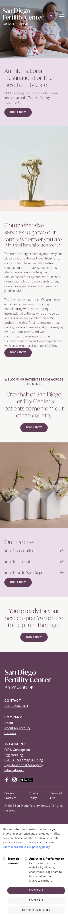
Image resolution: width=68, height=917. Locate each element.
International (14, 770)
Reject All (36, 900)
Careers (10, 733)
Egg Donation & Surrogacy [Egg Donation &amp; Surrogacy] (23, 765)
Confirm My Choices (36, 910)
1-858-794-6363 (16, 706)
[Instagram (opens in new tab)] (14, 779)
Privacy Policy (33, 795)
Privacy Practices (10, 795)
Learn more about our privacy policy (26, 847)
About (8, 723)
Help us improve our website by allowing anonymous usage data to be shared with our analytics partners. (47, 869)
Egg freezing (13, 755)
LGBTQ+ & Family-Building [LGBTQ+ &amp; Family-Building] (23, 760)
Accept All (36, 890)
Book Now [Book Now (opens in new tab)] (18, 112)
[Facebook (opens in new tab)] (6, 779)
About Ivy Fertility (17, 728)
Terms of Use (56, 795)
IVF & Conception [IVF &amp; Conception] (17, 750)
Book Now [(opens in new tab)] (18, 352)
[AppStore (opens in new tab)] (26, 779)
